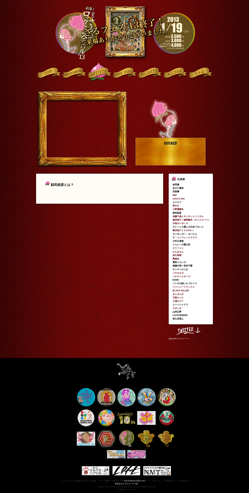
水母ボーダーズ (180, 223)
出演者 (181, 179)
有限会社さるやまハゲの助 (126, 484)
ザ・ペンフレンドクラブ (185, 237)
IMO (175, 195)
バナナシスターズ (181, 276)
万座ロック (178, 297)
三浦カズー (178, 301)
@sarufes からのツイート (179, 339)
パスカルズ (178, 273)
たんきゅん (178, 251)
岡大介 (176, 205)
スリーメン (178, 248)
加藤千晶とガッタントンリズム (188, 216)
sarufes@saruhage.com (134, 481)
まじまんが (178, 294)
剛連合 (176, 258)
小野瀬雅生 (178, 209)
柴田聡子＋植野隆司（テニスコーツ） (191, 220)
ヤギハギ (177, 308)
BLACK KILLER (181, 290)
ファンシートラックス (184, 287)
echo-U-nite (179, 198)
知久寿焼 (177, 255)
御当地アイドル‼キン (183, 230)
